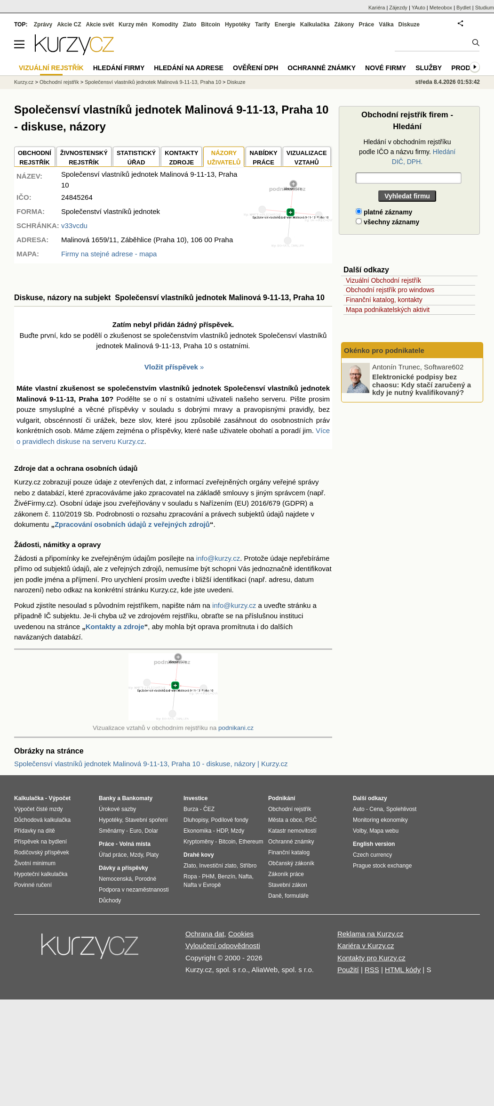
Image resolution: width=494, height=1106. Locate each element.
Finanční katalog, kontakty (384, 299)
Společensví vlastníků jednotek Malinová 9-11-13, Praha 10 (153, 82)
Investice (195, 798)
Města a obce (285, 820)
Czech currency (372, 855)
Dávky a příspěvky (123, 868)
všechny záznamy (387, 222)
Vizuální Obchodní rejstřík (383, 280)
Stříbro (247, 865)
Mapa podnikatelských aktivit (388, 309)
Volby (359, 830)
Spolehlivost (401, 809)
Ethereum (251, 841)
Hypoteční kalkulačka (40, 874)
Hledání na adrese (188, 68)
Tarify (262, 24)
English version (374, 844)
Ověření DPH (255, 68)
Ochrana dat (204, 934)
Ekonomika (197, 830)
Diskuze (409, 24)
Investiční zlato (217, 865)
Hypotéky (237, 24)
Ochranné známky (321, 68)
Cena (376, 809)
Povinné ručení (33, 885)
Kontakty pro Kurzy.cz (371, 958)
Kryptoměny (198, 841)
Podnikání (281, 798)
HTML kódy (403, 970)
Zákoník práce (286, 874)
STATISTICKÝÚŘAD (136, 157)
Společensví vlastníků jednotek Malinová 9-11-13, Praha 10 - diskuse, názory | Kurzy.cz (150, 764)
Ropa (190, 876)
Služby (428, 68)
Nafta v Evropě (202, 885)
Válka (386, 24)
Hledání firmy (119, 68)
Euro (135, 830)
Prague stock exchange (382, 865)
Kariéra (376, 7)
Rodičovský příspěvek (41, 852)
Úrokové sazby (117, 809)
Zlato (190, 24)
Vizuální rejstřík (51, 68)
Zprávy (43, 24)
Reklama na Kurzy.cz (370, 934)
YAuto (418, 7)
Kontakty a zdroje (115, 627)
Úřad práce (113, 855)
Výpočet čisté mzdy (38, 809)
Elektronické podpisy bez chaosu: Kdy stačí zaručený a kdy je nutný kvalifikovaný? (421, 384)
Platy (152, 855)
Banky (107, 798)
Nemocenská (115, 879)
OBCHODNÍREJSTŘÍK (34, 157)
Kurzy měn (133, 24)
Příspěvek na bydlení (40, 841)
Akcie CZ (69, 24)
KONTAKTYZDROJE (181, 157)
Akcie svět (100, 24)
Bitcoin (210, 24)
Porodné (145, 879)
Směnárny (112, 830)
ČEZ (209, 809)
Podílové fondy (229, 820)
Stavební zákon (287, 885)
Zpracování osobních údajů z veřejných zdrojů (132, 524)
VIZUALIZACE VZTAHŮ (307, 157)
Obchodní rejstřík (59, 82)
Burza (190, 809)
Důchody (110, 900)
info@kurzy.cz (218, 558)
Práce (366, 24)
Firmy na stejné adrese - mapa (109, 254)
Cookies (241, 934)
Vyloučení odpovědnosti (222, 946)
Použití (348, 970)
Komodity (165, 24)
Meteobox (441, 7)
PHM (208, 876)
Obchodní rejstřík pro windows (390, 290)
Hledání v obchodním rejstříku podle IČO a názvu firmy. (407, 151)
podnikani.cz (236, 727)
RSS (372, 970)
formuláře (297, 896)
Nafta (245, 876)
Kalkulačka (315, 24)
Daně (275, 896)
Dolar (151, 830)
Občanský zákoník (291, 863)
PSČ (311, 820)
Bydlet (463, 7)
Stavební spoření (146, 820)
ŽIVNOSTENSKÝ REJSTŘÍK (84, 157)
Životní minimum (35, 863)
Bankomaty (137, 798)
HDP (222, 830)
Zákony (344, 24)
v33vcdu (74, 225)
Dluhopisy (195, 820)
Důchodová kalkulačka (42, 820)
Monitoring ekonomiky (380, 820)
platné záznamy (384, 212)
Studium (484, 7)
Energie (285, 24)
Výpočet (59, 798)
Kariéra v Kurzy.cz (365, 946)
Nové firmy (385, 68)
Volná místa (134, 844)
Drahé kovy (198, 855)
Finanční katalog (289, 852)
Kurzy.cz (23, 82)
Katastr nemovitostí (292, 830)
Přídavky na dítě (34, 830)
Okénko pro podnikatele (384, 350)
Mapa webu (383, 830)
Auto (359, 809)
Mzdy (136, 855)
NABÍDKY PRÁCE (263, 157)
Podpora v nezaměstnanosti (134, 889)
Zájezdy (398, 7)
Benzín (226, 876)
